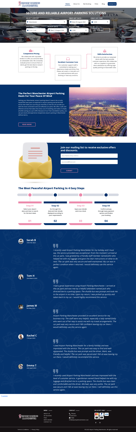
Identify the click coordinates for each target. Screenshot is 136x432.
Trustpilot (4, 396)
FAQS (45, 418)
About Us (76, 4)
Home (68, 4)
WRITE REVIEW (48, 420)
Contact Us (112, 4)
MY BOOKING (48, 415)
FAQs (96, 4)
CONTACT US (47, 422)
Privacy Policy (35, 429)
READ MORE (27, 124)
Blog (103, 4)
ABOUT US (47, 413)
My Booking (87, 4)
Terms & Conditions (23, 429)
